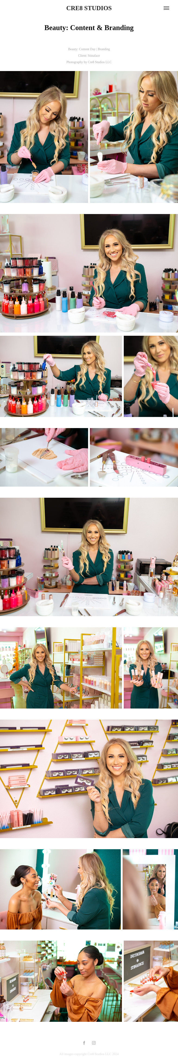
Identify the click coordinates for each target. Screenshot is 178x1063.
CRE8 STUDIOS (89, 8)
